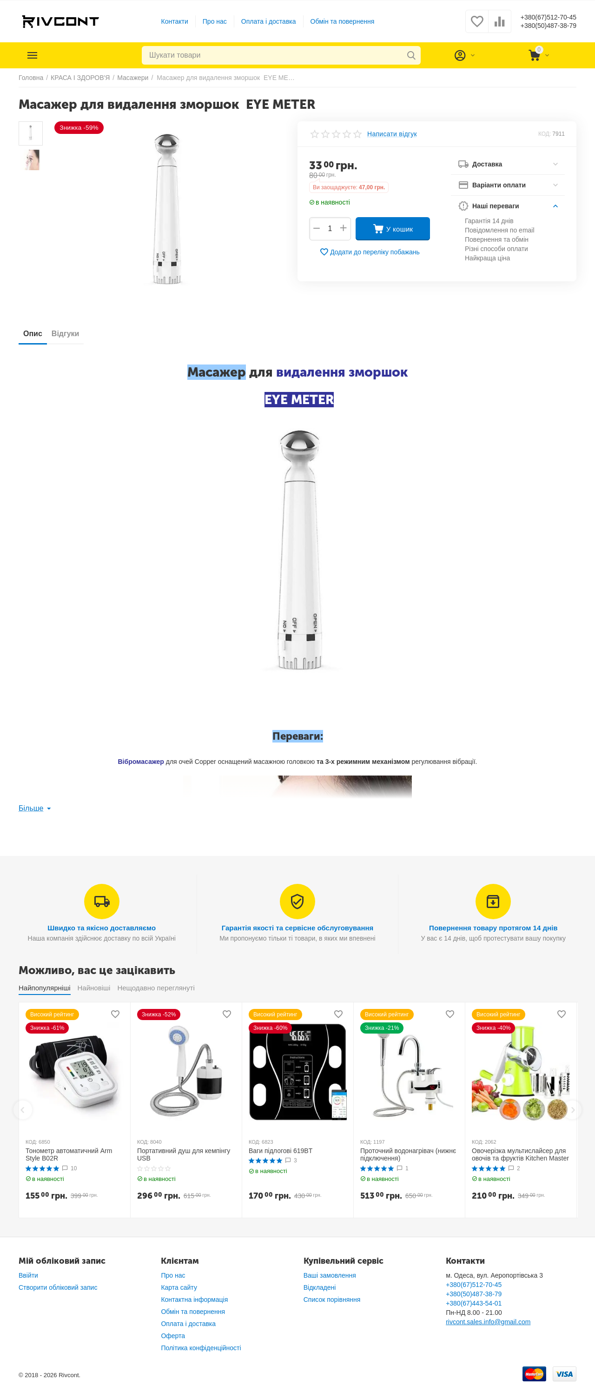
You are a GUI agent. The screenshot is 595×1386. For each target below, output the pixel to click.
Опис (37, 334)
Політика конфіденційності (201, 1348)
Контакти (166, 21)
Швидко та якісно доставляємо (101, 928)
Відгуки (79, 334)
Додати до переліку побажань (369, 252)
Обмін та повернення (334, 21)
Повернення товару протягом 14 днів (493, 928)
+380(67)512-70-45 (540, 16)
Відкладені (320, 1287)
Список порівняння (332, 1299)
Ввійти (28, 1275)
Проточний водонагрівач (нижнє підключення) (408, 1154)
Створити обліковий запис (58, 1287)
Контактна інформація (194, 1299)
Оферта (173, 1336)
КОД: (544, 134)
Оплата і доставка (260, 21)
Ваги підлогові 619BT (280, 1150)
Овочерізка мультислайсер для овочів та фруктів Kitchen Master (520, 1154)
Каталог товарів (75, 55)
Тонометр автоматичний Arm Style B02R (69, 1154)
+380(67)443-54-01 (474, 1303)
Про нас (207, 21)
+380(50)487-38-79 (540, 26)
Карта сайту (179, 1287)
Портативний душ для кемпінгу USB (183, 1154)
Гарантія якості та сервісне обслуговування (298, 928)
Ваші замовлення (330, 1275)
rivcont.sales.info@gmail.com (488, 1322)
